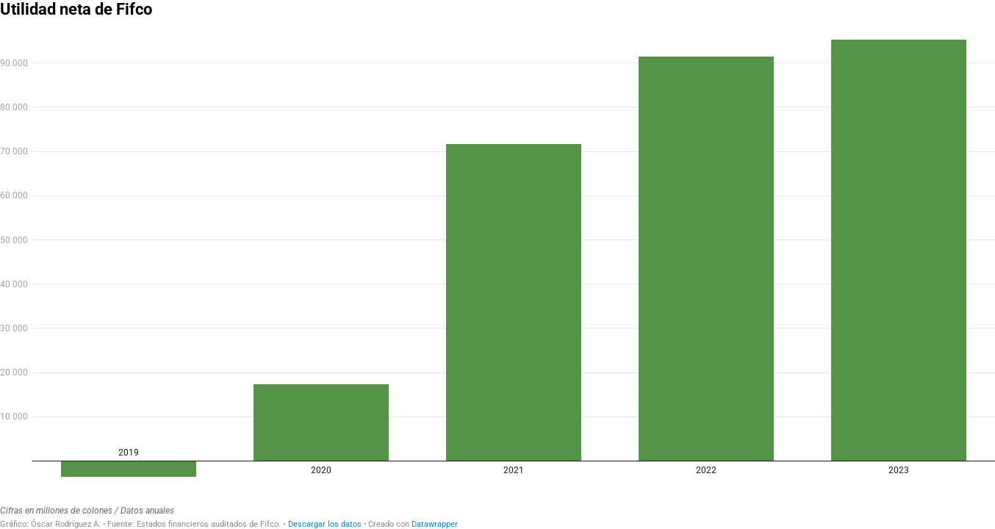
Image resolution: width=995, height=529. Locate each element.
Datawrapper (435, 524)
